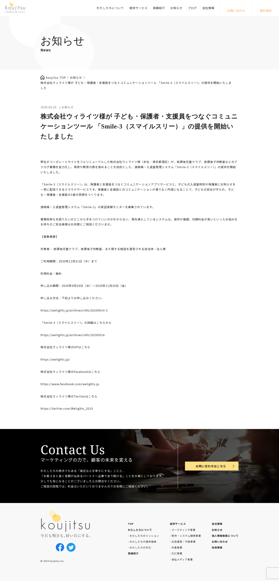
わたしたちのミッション (144, 535)
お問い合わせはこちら (211, 466)
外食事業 (177, 547)
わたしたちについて (110, 8)
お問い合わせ (236, 10)
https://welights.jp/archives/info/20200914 (72, 335)
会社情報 (208, 8)
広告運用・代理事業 (184, 541)
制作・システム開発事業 (186, 535)
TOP (131, 523)
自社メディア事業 (182, 559)
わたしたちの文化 (140, 547)
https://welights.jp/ (55, 359)
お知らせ (176, 8)
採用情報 (217, 547)
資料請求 (266, 10)
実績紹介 (159, 8)
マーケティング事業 (184, 530)
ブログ (192, 8)
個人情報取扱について (225, 535)
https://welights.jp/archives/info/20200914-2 (74, 310)
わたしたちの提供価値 (143, 541)
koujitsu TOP (56, 77)
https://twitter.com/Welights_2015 (66, 408)
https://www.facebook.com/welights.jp (69, 384)
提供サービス (138, 8)
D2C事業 (177, 553)
